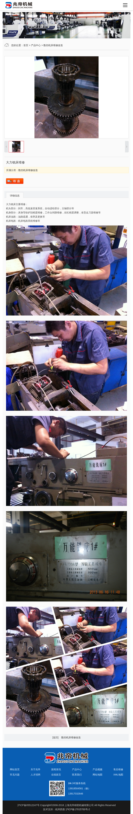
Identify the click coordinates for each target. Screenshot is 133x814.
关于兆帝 (35, 769)
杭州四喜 (60, 809)
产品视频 (97, 769)
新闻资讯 (56, 769)
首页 (25, 45)
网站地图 (97, 774)
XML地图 (118, 774)
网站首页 (15, 769)
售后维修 (118, 769)
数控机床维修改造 (53, 45)
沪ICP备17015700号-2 (78, 809)
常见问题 (15, 774)
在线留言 (56, 774)
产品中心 (36, 45)
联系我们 (77, 774)
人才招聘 (35, 774)
